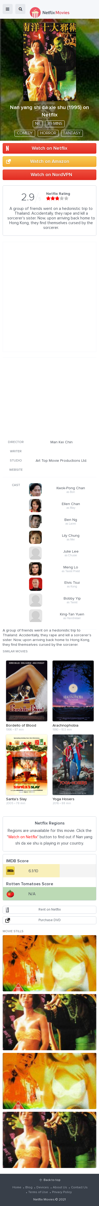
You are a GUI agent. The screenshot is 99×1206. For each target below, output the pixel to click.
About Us (60, 1187)
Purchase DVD (50, 920)
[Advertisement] (49, 398)
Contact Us (79, 1187)
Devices (42, 1187)
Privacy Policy (62, 1192)
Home (16, 1187)
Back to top (52, 1180)
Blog (28, 1187)
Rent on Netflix (50, 909)
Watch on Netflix (49, 148)
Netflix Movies (44, 1199)
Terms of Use (38, 1192)
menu (8, 9)
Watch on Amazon (49, 161)
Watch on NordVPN (51, 174)
